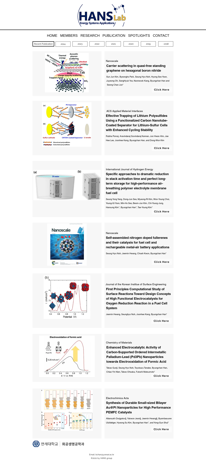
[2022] (96, 44)
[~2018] (165, 44)
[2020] (131, 44)
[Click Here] (162, 90)
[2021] (113, 44)
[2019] (148, 44)
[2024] (63, 44)
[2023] (80, 44)
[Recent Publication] (43, 44)
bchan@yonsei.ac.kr (105, 454)
